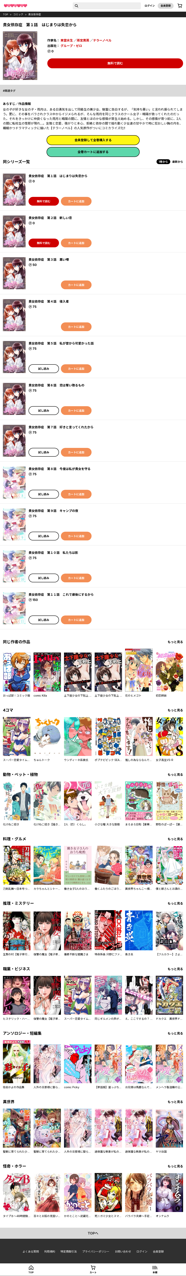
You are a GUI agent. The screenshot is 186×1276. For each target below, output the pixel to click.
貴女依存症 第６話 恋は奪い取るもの (56, 385)
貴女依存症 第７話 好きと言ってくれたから (61, 427)
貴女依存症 (34, 14)
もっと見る (175, 642)
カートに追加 (76, 201)
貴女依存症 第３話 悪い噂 (49, 259)
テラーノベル (102, 40)
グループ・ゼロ (71, 46)
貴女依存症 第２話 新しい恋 (50, 218)
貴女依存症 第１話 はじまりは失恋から (58, 176)
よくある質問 (30, 1251)
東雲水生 (67, 40)
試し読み (43, 368)
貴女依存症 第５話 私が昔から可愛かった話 (61, 343)
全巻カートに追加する (93, 152)
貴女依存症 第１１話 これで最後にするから (61, 594)
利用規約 (49, 1251)
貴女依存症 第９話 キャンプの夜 (53, 511)
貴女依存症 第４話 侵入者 (49, 301)
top (5, 14)
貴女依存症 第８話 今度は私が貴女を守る (60, 469)
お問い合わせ (123, 1251)
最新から (177, 161)
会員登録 (166, 5)
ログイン (150, 5)
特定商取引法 (69, 1251)
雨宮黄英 (83, 40)
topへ (93, 1233)
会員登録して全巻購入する (93, 140)
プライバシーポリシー (95, 1251)
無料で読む (115, 63)
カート (93, 1272)
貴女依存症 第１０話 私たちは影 (53, 553)
